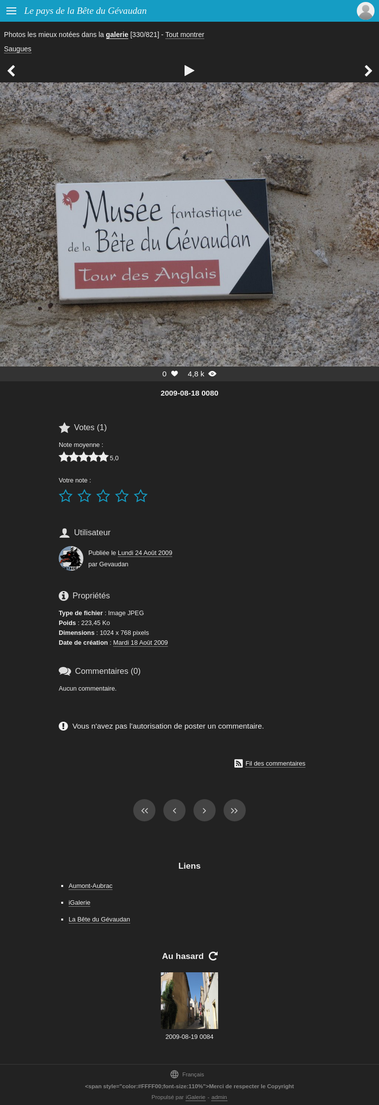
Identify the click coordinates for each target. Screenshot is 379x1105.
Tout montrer (184, 34)
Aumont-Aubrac (91, 885)
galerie (117, 34)
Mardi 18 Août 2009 (140, 642)
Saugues (18, 49)
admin (219, 1097)
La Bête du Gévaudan (99, 919)
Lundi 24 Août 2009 (145, 552)
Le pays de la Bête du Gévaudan (85, 10)
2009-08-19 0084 (189, 1036)
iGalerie (79, 902)
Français (187, 1074)
